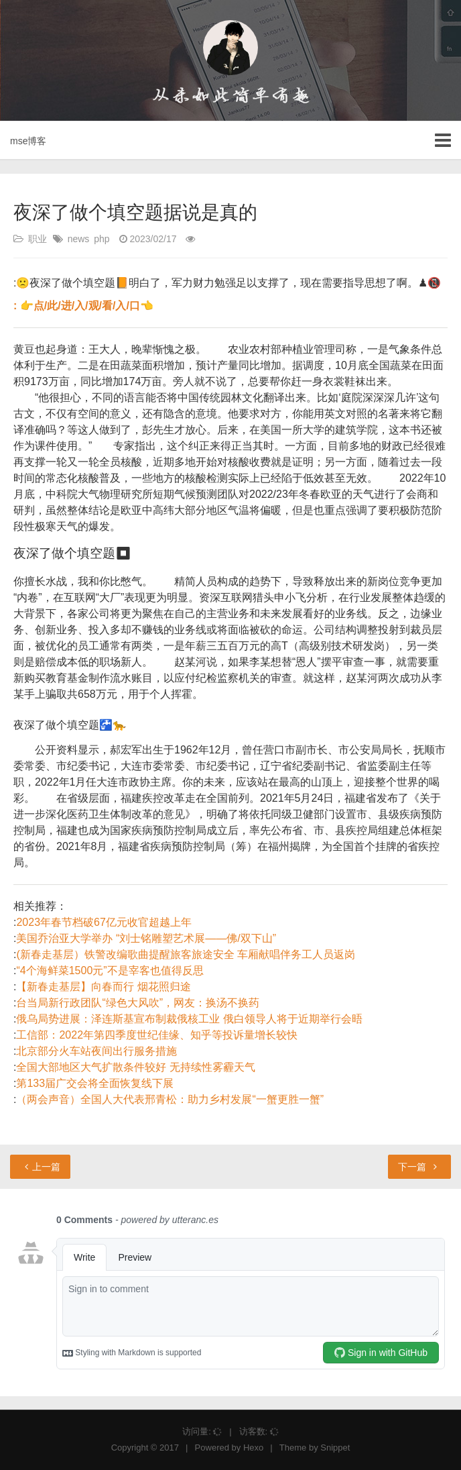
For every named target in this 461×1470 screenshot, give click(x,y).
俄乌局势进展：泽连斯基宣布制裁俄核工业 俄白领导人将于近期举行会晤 (189, 1019)
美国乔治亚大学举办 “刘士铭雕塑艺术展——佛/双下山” (146, 938)
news (79, 238)
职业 (37, 238)
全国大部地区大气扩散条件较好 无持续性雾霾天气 (135, 1067)
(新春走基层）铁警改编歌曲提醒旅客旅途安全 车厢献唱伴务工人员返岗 (185, 954)
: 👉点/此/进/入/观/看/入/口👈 (83, 305)
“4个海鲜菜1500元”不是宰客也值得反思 (109, 970)
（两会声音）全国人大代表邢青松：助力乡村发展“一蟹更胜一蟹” (170, 1099)
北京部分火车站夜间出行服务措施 (96, 1051)
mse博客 (28, 141)
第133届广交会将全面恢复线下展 (95, 1083)
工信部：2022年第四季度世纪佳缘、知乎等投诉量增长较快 (157, 1035)
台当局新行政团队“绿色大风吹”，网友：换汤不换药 (137, 1002)
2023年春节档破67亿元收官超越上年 (103, 922)
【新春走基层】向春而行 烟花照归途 (103, 986)
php (101, 238)
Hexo (253, 1447)
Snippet (335, 1447)
